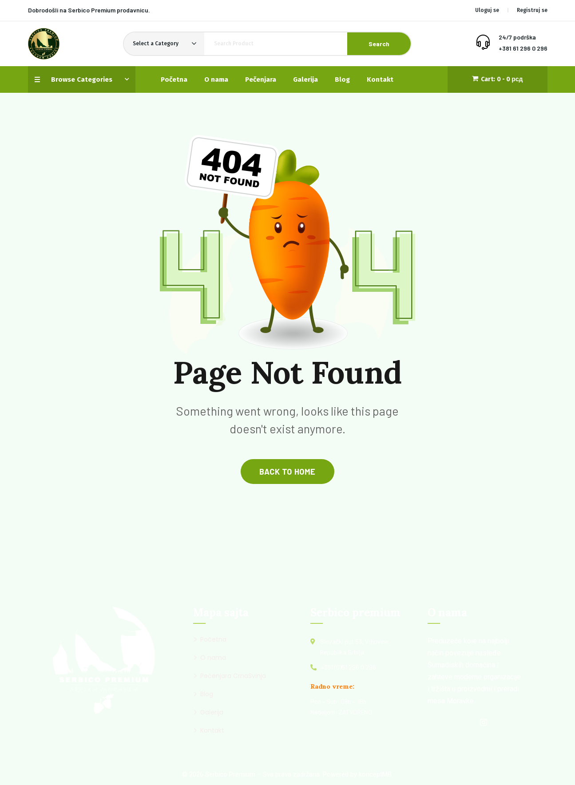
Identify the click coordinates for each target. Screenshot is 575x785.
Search (379, 44)
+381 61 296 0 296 (523, 48)
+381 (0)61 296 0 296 (348, 667)
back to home (287, 471)
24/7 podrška (517, 37)
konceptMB (375, 774)
